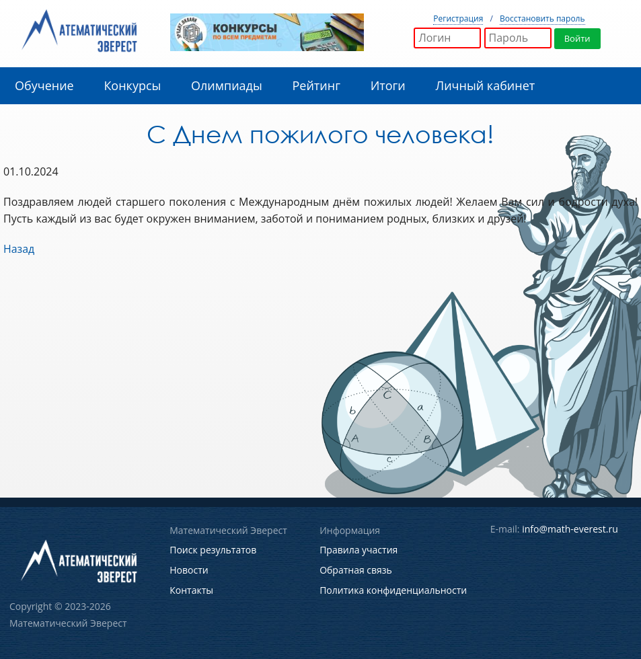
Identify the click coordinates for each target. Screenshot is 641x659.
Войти (577, 38)
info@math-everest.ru (570, 528)
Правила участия (358, 549)
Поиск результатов (212, 549)
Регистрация (458, 18)
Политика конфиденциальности (393, 588)
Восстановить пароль (542, 18)
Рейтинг (316, 85)
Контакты (191, 588)
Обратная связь (355, 569)
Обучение (44, 85)
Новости (188, 569)
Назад (19, 248)
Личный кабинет (485, 85)
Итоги (388, 85)
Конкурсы (132, 85)
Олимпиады (226, 85)
